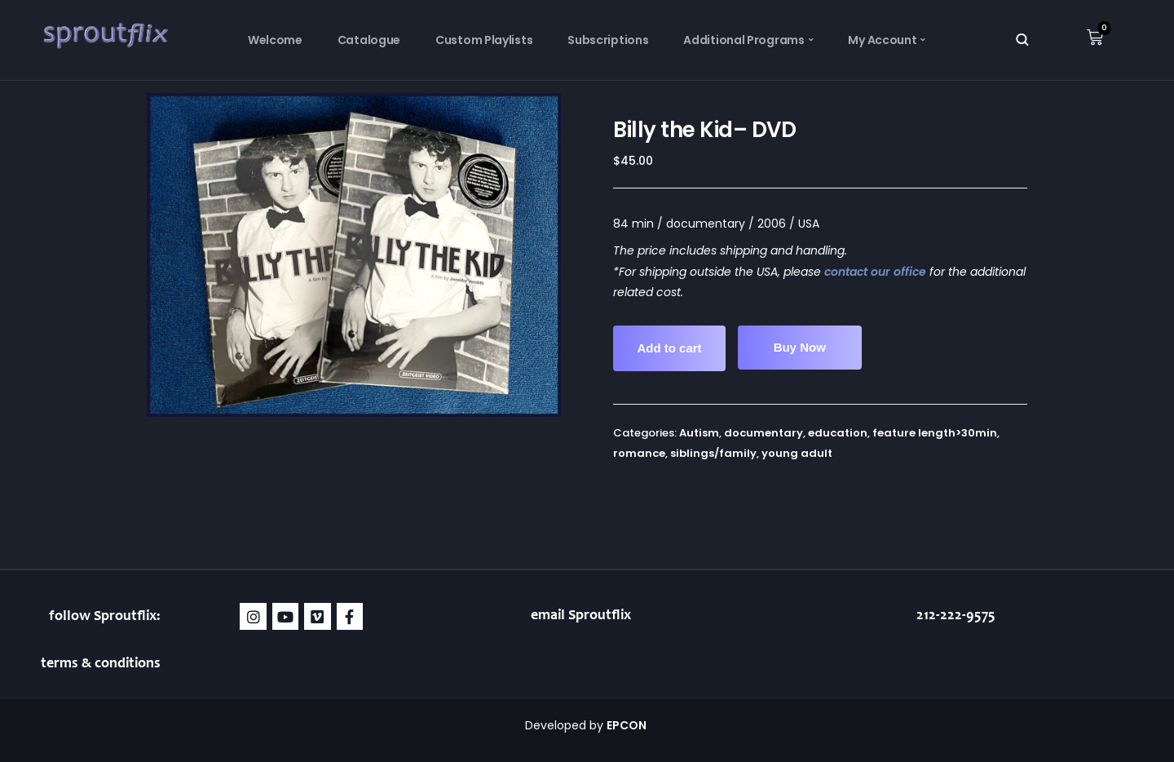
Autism (699, 433)
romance (639, 453)
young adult (796, 453)
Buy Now (800, 347)
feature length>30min (934, 433)
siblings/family (713, 453)
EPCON (628, 725)
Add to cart (669, 348)
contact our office (875, 272)
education (837, 433)
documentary (763, 433)
